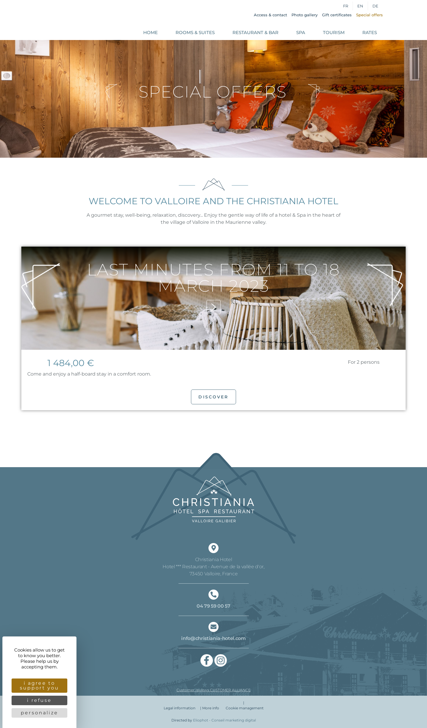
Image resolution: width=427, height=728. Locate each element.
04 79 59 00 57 (213, 606)
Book (404, 20)
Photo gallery (304, 14)
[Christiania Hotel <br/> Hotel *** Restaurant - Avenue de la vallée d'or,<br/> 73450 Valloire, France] (213, 548)
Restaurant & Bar (255, 32)
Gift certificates (337, 14)
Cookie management (245, 708)
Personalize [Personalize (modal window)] (39, 713)
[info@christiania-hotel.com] (213, 627)
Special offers (369, 14)
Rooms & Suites (195, 32)
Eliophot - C (224, 720)
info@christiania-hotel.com (213, 638)
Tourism (334, 32)
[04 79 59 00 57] (213, 595)
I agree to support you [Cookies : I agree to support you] (39, 685)
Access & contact (270, 14)
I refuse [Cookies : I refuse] (39, 700)
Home (150, 32)
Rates (369, 32)
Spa (300, 32)
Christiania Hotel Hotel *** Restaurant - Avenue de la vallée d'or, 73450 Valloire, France (213, 567)
